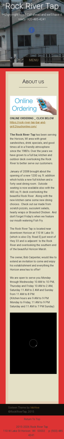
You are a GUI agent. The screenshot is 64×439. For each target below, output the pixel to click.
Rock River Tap (32, 6)
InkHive (34, 407)
